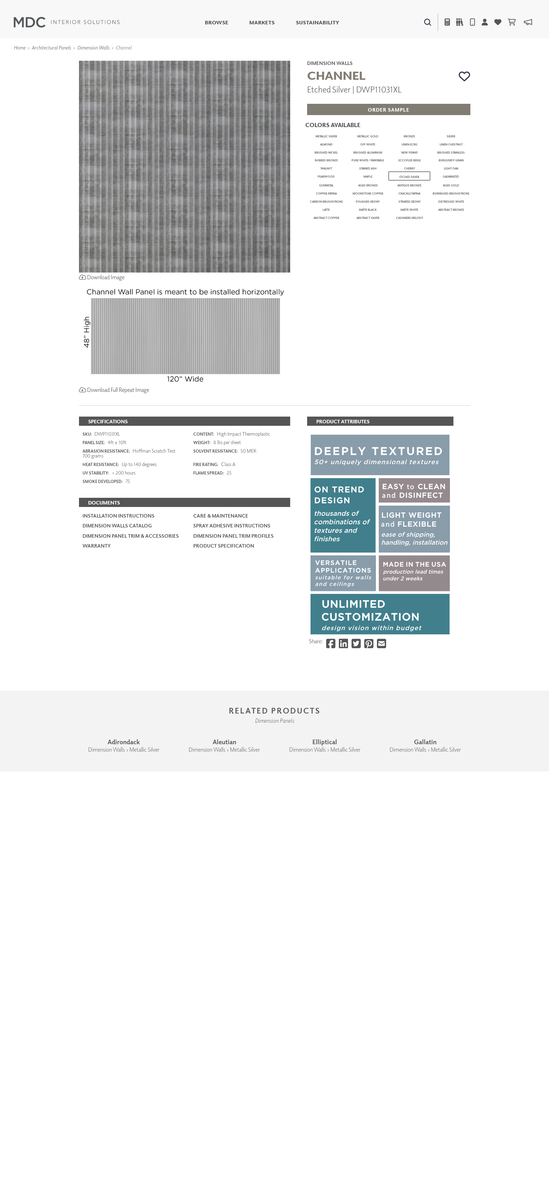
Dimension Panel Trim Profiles (233, 781)
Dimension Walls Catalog (117, 772)
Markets (262, 22)
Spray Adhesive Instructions (231, 772)
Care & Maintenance (220, 762)
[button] (464, 76)
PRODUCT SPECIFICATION (223, 792)
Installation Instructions (118, 762)
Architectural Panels (51, 47)
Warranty (97, 792)
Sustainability (317, 22)
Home (19, 47)
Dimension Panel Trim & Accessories (131, 781)
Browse (216, 22)
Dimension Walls (93, 47)
